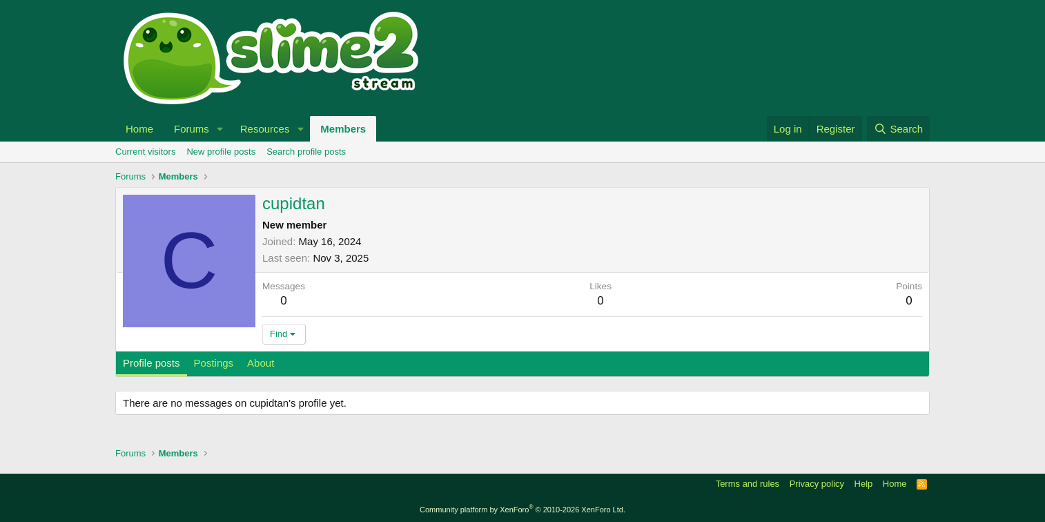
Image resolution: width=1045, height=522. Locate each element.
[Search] (898, 129)
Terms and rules (747, 483)
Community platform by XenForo (522, 509)
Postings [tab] (214, 363)
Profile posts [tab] (151, 363)
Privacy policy (817, 483)
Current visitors (145, 151)
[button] (220, 129)
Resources (265, 129)
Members (343, 129)
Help (863, 483)
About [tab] (260, 363)
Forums (191, 129)
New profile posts (220, 151)
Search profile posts (306, 151)
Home (139, 129)
